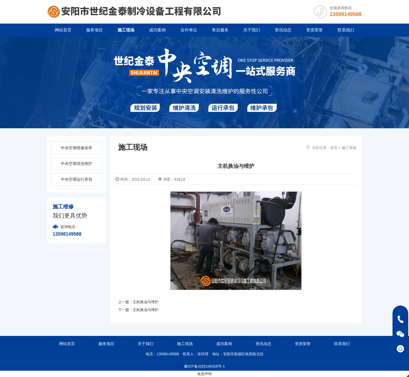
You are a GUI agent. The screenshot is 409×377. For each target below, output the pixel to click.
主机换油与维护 (145, 302)
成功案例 (157, 30)
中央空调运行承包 (76, 179)
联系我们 (346, 30)
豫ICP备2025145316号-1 (204, 366)
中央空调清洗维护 (76, 163)
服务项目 (94, 30)
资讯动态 (283, 30)
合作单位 (188, 30)
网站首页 (63, 30)
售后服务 (220, 30)
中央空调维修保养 (76, 148)
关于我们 (251, 30)
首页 (334, 148)
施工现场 (126, 30)
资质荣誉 (314, 30)
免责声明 (204, 374)
